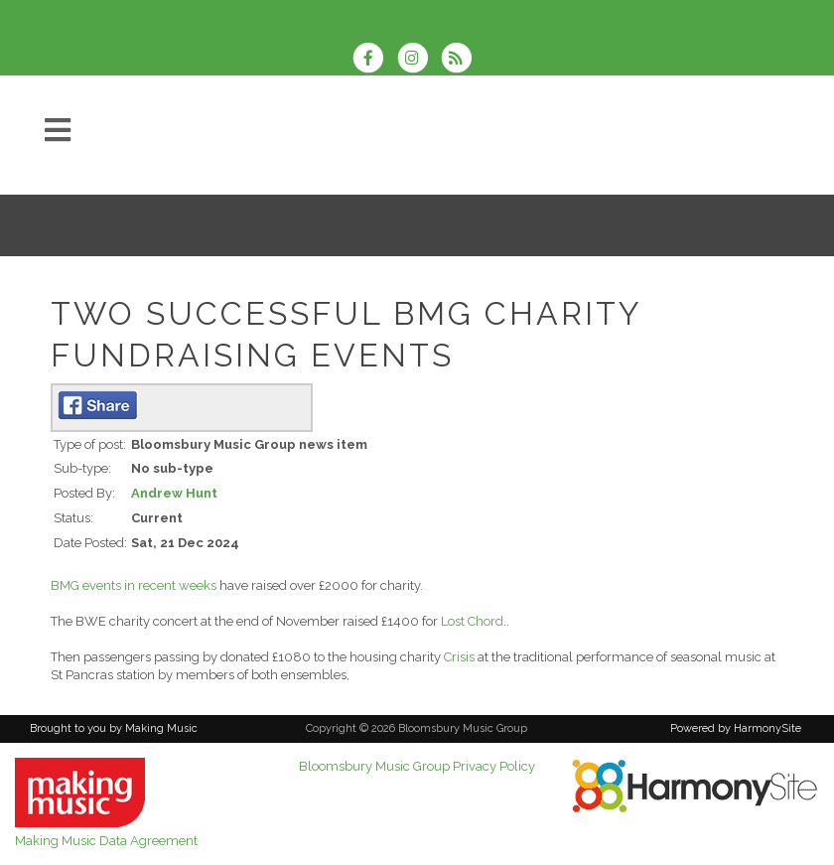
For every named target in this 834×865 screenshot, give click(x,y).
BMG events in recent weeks (133, 585)
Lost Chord (472, 621)
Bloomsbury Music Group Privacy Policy (417, 766)
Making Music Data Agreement (106, 840)
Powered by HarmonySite (735, 728)
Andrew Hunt (174, 493)
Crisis (459, 656)
